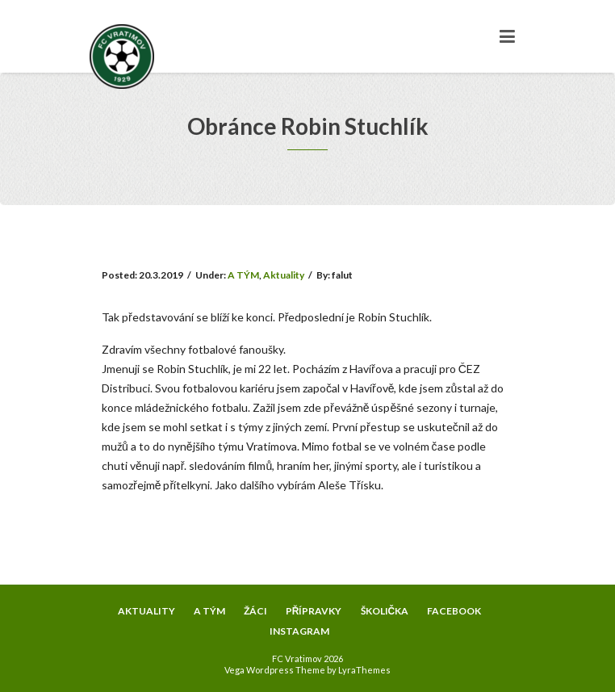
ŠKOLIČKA (385, 611)
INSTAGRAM (299, 631)
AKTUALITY (146, 611)
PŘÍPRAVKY (314, 611)
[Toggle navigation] (507, 36)
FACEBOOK (454, 611)
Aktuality (283, 275)
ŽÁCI (255, 611)
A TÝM (243, 275)
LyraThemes (364, 670)
